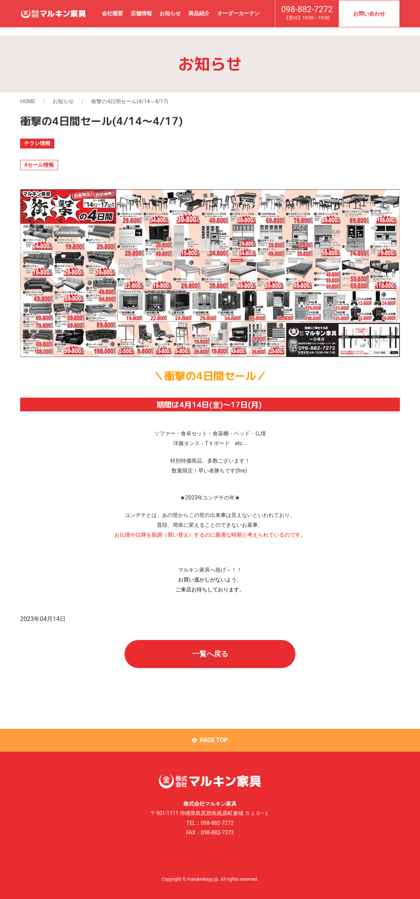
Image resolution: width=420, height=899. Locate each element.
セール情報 (40, 165)
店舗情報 (141, 13)
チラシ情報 (37, 143)
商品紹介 (199, 13)
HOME (27, 101)
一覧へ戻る (210, 653)
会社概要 (112, 13)
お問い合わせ (369, 14)
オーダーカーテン (238, 13)
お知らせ (170, 13)
